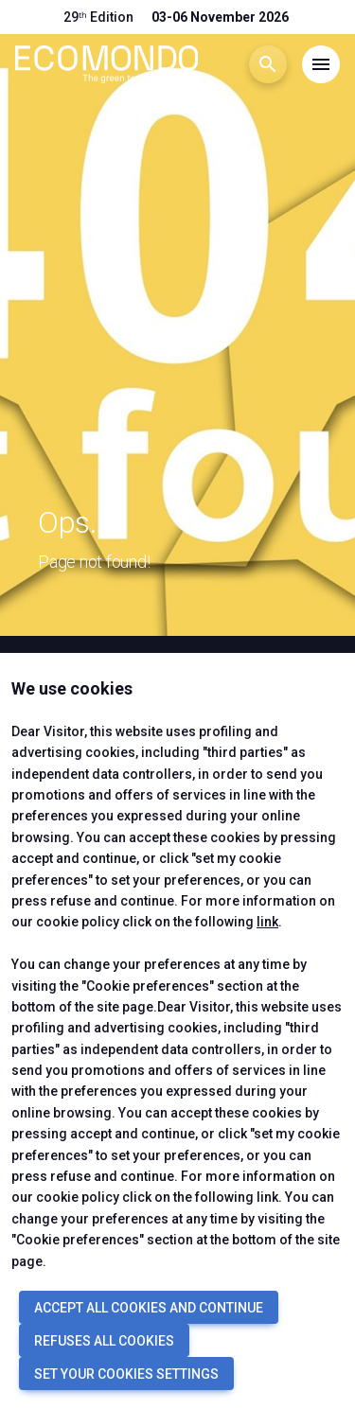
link (267, 921)
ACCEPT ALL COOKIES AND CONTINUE (148, 1307)
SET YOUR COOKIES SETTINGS (126, 1374)
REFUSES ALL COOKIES (104, 1340)
